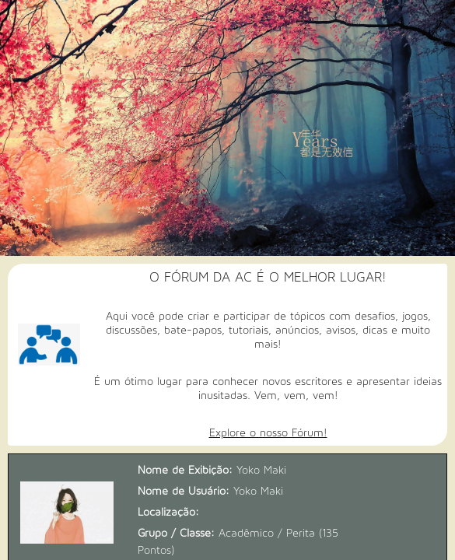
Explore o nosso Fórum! (268, 433)
